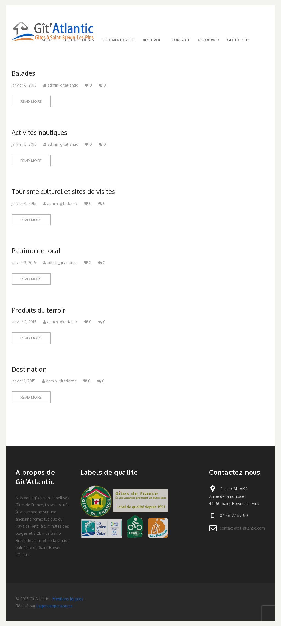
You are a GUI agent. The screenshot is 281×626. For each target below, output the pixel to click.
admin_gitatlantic (60, 85)
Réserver (153, 40)
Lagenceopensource (54, 606)
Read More (31, 101)
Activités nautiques (39, 132)
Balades (23, 73)
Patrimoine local (36, 250)
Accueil (49, 40)
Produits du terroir (38, 310)
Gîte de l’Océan (79, 40)
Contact (181, 40)
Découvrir (208, 40)
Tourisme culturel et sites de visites (63, 191)
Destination (29, 369)
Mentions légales (67, 598)
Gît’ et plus (238, 40)
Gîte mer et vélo (118, 40)
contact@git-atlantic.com (242, 528)
